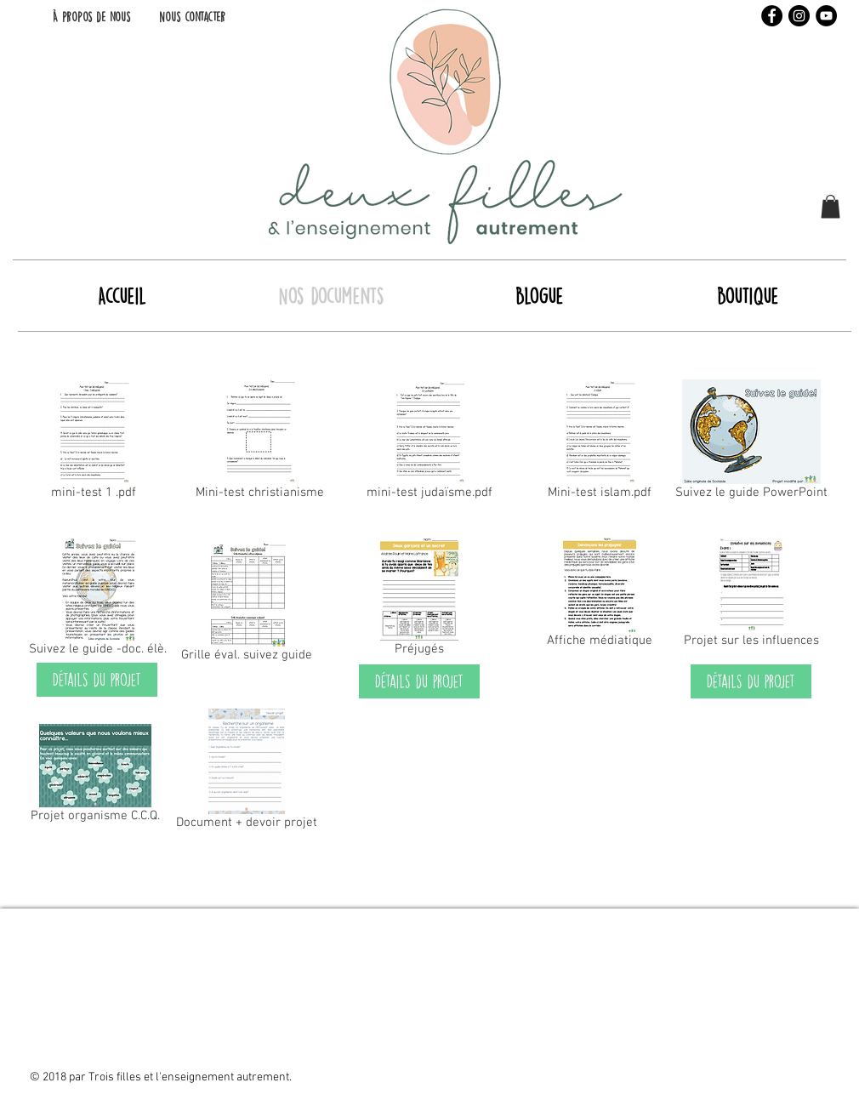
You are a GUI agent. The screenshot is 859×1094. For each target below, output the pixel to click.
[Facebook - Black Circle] (771, 15)
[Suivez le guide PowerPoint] (751, 442)
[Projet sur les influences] (751, 594)
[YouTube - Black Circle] (826, 15)
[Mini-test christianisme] (259, 442)
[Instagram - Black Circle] (799, 15)
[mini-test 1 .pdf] (93, 442)
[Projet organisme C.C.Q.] (94, 776)
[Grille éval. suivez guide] (247, 605)
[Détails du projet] (97, 680)
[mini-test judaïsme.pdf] (429, 442)
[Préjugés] (419, 599)
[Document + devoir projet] (246, 772)
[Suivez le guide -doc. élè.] (98, 599)
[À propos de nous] (91, 17)
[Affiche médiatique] (599, 594)
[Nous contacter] (192, 17)
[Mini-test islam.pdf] (600, 442)
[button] (830, 206)
